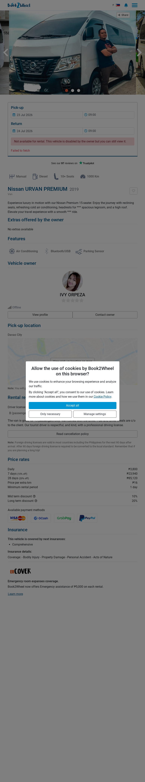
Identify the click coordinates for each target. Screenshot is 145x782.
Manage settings (95, 414)
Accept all (72, 405)
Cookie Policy (102, 396)
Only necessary (50, 414)
